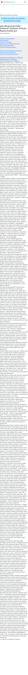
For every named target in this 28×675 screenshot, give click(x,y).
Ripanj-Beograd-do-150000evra (8, 59)
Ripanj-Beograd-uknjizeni (7, 45)
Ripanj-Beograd (4, 40)
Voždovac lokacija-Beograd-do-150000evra (11, 57)
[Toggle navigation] (25, 2)
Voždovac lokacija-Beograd (7, 38)
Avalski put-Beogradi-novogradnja (9, 54)
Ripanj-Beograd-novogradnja (8, 52)
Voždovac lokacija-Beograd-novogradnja (11, 50)
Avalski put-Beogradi (5, 42)
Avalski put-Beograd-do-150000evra (9, 61)
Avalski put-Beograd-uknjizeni (8, 47)
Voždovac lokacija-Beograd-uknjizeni (10, 44)
